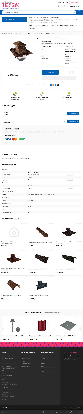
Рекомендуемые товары (26, 363)
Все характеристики (68, 46)
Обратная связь (44, 358)
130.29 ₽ (33, 339)
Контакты (43, 371)
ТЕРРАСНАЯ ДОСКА (6, 366)
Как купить (43, 361)
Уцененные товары (25, 366)
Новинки (23, 355)
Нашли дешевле (29, 84)
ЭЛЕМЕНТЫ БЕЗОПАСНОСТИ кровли (8, 369)
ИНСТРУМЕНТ (5, 387)
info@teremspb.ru (73, 356)
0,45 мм (67, 58)
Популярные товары (25, 358)
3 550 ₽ (41, 273)
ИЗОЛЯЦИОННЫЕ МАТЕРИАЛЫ (9, 363)
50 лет (66, 54)
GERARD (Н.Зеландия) (70, 51)
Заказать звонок (75, 2)
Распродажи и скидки (26, 361)
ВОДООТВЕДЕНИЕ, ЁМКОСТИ (8, 396)
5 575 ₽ (41, 247)
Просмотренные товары (52, 312)
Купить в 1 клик (58, 78)
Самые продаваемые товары (32, 312)
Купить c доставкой (73, 113)
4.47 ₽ (59, 339)
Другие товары (70, 174)
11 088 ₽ (41, 300)
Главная (42, 355)
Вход (3, 1)
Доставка (43, 363)
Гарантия (43, 366)
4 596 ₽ (14, 247)
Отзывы (42, 373)
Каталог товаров (14, 19)
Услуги (42, 368)
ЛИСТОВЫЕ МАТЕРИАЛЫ (7, 373)
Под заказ (42, 84)
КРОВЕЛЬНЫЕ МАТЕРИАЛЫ (8, 355)
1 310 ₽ (14, 300)
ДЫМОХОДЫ (5, 382)
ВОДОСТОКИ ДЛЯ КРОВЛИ (8, 390)
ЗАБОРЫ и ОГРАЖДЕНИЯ (7, 375)
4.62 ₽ (6, 339)
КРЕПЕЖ (4, 399)
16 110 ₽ (69, 247)
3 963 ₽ (69, 273)
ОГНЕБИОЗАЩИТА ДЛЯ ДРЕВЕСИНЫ (7, 393)
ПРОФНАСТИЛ (5, 361)
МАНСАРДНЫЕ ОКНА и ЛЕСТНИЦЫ (9, 384)
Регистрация (8, 1)
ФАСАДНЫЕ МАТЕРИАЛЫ (7, 358)
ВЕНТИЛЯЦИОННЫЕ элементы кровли (9, 379)
